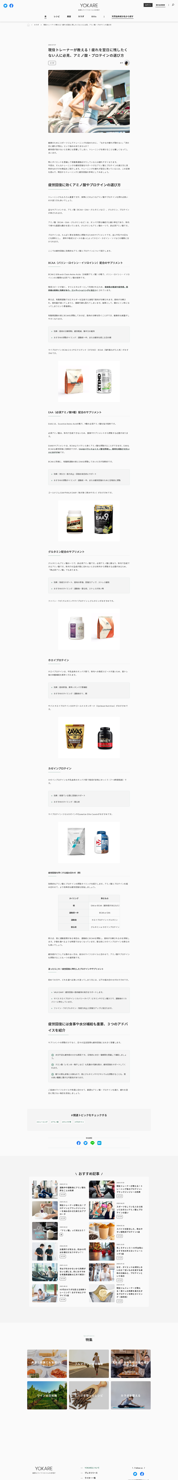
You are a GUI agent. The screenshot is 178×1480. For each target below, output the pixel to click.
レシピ (57, 16)
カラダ (81, 16)
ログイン (148, 5)
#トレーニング (42, 1122)
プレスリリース (91, 1473)
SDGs (93, 16)
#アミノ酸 (55, 1122)
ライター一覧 (90, 1478)
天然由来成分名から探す (123, 16)
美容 (69, 16)
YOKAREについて (92, 1468)
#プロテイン (79, 1122)
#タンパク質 (66, 1122)
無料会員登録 (160, 5)
